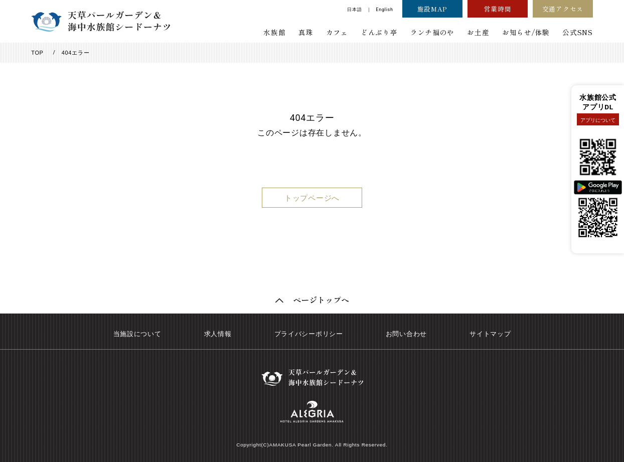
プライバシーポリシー (308, 334)
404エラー (76, 53)
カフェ (337, 32)
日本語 (354, 9)
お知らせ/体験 (526, 32)
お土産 (478, 32)
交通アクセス (562, 9)
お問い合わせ (406, 334)
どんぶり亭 (379, 32)
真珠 (305, 32)
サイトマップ (490, 334)
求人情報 (218, 334)
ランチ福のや (432, 32)
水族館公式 (597, 97)
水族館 (274, 32)
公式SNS (577, 32)
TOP (37, 53)
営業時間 (497, 9)
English (384, 9)
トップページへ (312, 198)
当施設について (137, 334)
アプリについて (597, 120)
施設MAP (432, 9)
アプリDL (597, 107)
